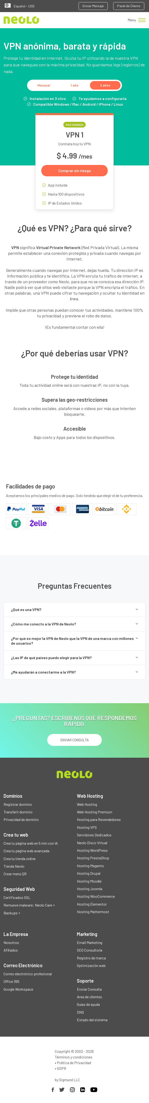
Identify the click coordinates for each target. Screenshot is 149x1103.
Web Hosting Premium (94, 812)
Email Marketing (89, 942)
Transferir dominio (18, 812)
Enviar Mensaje (93, 6)
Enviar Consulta (89, 989)
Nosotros (11, 942)
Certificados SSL (17, 897)
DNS (80, 1012)
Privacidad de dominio (21, 819)
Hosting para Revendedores (99, 819)
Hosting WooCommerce (96, 896)
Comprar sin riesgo (74, 170)
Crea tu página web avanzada (26, 850)
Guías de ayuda (88, 1004)
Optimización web (91, 965)
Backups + (12, 913)
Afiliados (11, 950)
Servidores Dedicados (94, 835)
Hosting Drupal (88, 873)
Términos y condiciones (73, 1057)
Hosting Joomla (89, 888)
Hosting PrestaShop (93, 858)
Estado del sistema (92, 1019)
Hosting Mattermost (93, 911)
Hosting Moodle (89, 881)
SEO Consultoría (89, 950)
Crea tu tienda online (20, 858)
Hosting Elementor (92, 904)
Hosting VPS (87, 827)
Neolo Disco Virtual (92, 842)
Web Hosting (87, 804)
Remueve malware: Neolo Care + (29, 905)
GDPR (61, 1068)
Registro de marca (91, 958)
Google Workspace (18, 989)
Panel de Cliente (128, 6)
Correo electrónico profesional (28, 973)
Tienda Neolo (14, 866)
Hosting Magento (90, 865)
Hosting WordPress (92, 850)
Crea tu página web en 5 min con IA (31, 843)
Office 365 (11, 981)
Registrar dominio (18, 804)
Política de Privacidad (74, 1062)
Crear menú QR (15, 873)
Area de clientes (89, 996)
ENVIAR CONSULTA (74, 740)
